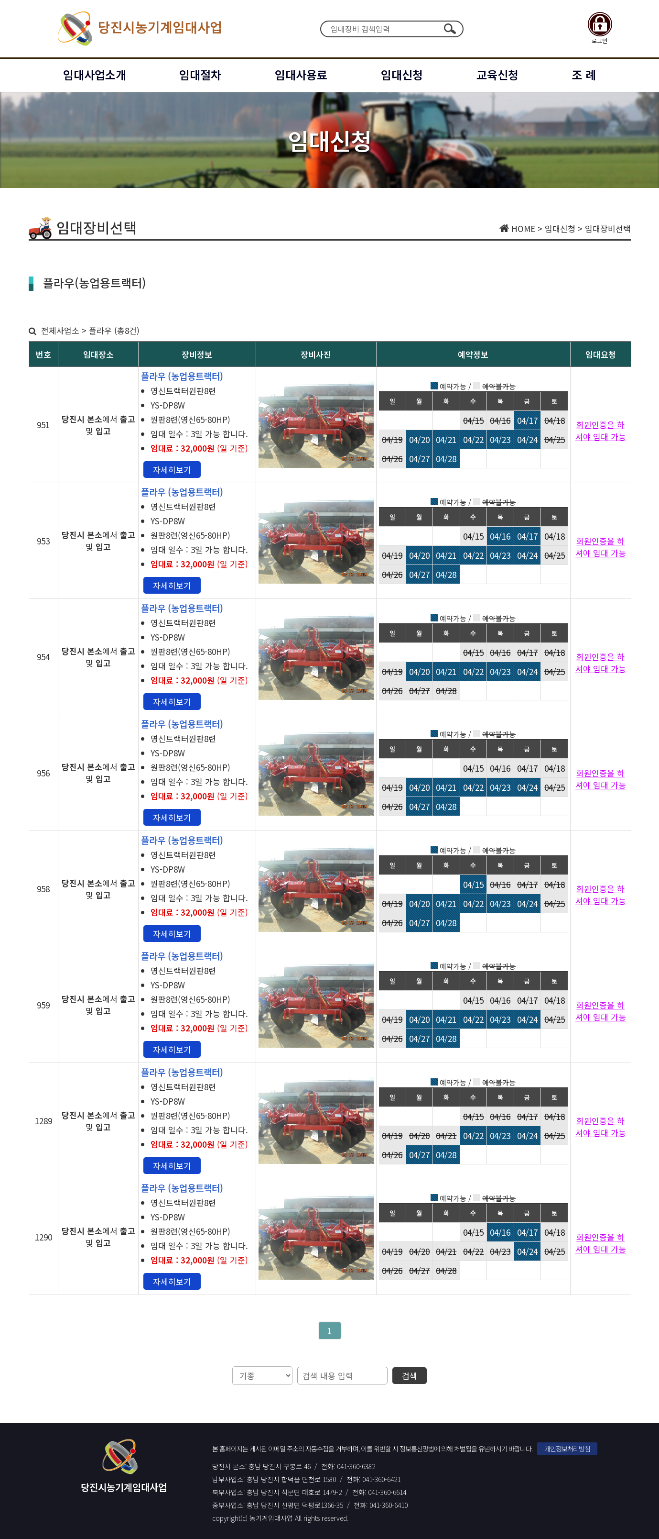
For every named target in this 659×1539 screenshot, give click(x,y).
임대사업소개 (94, 74)
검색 (450, 28)
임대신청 (402, 74)
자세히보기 (172, 470)
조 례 (584, 74)
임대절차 (200, 74)
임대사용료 (301, 74)
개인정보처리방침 (567, 1448)
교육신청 (497, 74)
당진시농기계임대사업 (137, 29)
